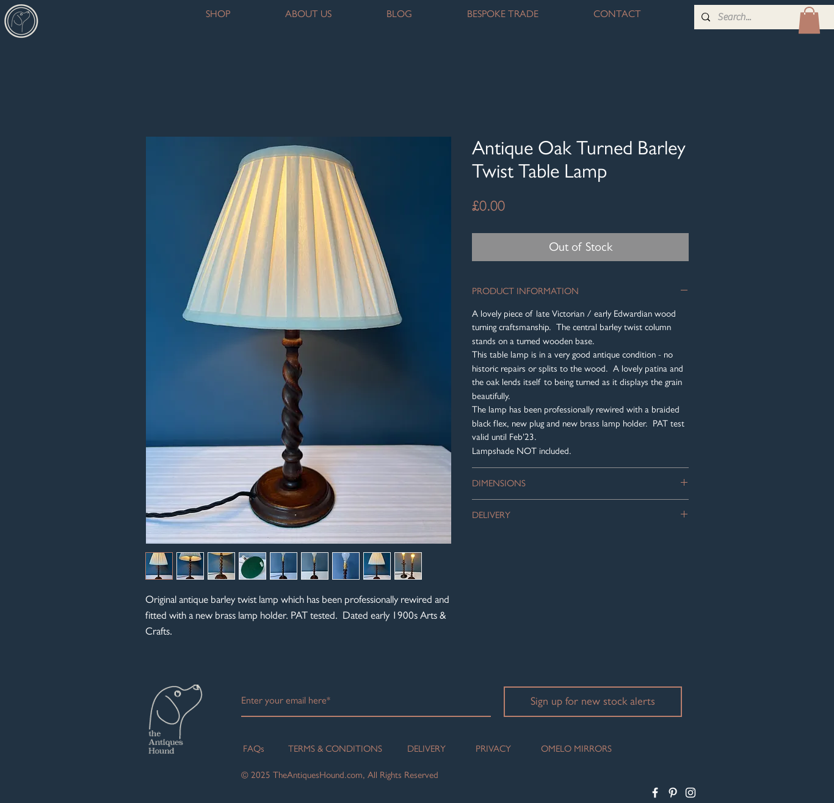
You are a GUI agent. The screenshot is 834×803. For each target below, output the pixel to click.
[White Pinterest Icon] (673, 792)
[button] (809, 20)
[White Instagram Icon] (690, 792)
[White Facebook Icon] (655, 792)
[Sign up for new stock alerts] (593, 701)
